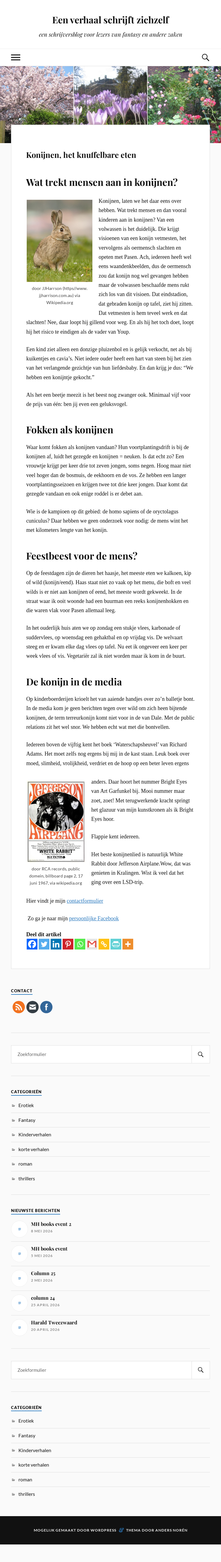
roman (25, 1181)
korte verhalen (33, 1167)
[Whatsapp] (80, 962)
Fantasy (26, 1137)
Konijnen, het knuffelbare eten (105, 161)
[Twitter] (44, 962)
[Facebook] (32, 962)
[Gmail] (92, 962)
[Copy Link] (104, 962)
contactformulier (85, 919)
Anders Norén (171, 1547)
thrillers (26, 1196)
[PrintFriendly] (115, 962)
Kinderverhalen (34, 1152)
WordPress (103, 1547)
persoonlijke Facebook (94, 936)
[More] (127, 962)
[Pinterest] (68, 962)
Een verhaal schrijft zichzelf (110, 18)
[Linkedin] (56, 962)
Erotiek (26, 1123)
